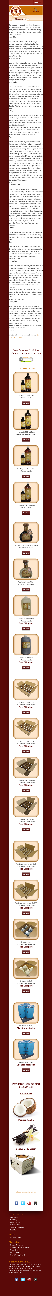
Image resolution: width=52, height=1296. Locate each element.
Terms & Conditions (17, 1227)
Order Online (14, 1250)
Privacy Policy (15, 1222)
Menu (38, 3)
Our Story (13, 1220)
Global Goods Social (17, 1255)
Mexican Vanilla (15, 1237)
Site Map (13, 1230)
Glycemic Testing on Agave (19, 1247)
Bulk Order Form (16, 1252)
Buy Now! (26, 403)
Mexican (22, 19)
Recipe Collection (16, 1245)
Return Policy (15, 1225)
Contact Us (14, 1217)
